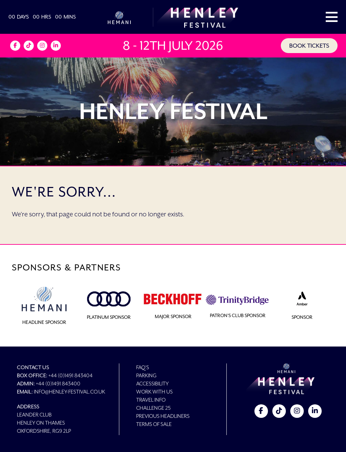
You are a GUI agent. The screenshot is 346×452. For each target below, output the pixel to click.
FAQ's (142, 367)
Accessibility (152, 383)
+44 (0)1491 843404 (70, 375)
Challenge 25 (153, 408)
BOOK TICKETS (309, 45)
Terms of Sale (154, 424)
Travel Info (151, 400)
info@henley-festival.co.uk (69, 391)
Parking (146, 375)
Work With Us (154, 391)
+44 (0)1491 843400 (58, 383)
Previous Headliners (163, 416)
